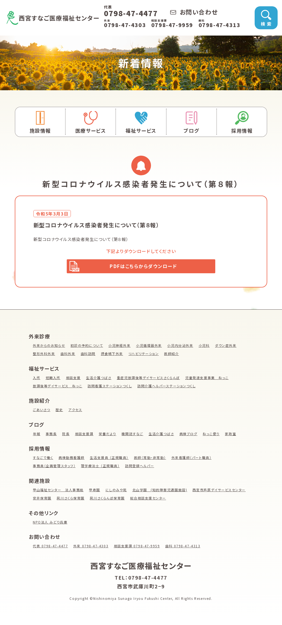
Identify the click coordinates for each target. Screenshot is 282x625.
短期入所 (53, 379)
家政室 (231, 435)
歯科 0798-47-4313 (183, 547)
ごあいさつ (41, 411)
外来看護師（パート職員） (192, 459)
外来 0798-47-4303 (91, 547)
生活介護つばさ (99, 379)
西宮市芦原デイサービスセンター (219, 491)
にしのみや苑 (116, 491)
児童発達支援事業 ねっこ (207, 379)
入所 (36, 379)
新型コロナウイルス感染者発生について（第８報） (84, 239)
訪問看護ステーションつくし (110, 387)
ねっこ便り (211, 435)
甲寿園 (94, 491)
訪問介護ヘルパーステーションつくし (167, 387)
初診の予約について (87, 346)
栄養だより (108, 435)
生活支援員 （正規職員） (109, 459)
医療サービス (90, 122)
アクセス (75, 411)
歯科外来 (67, 355)
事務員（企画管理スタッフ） (54, 467)
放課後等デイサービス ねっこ (57, 387)
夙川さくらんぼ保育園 (107, 499)
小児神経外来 (120, 346)
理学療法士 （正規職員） (100, 467)
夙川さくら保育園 (71, 499)
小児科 (204, 346)
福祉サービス (141, 122)
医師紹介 (172, 355)
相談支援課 (84, 435)
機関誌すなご (133, 435)
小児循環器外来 (149, 346)
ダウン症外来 (226, 346)
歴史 (59, 411)
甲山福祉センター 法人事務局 (58, 491)
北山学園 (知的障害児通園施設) (160, 491)
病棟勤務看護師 (72, 459)
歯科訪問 (88, 355)
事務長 (51, 435)
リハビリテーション (144, 355)
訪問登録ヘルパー (140, 467)
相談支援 (73, 379)
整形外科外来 (44, 355)
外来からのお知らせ (49, 346)
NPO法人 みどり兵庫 (50, 523)
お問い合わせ (202, 11)
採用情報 (242, 122)
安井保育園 (42, 499)
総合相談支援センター (148, 499)
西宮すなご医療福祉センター (64, 17)
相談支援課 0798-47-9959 (137, 547)
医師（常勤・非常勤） (150, 459)
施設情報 (40, 122)
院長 (65, 435)
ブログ (191, 122)
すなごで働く (43, 459)
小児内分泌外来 (181, 346)
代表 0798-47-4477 (50, 547)
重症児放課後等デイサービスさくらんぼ (149, 379)
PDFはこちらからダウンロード (143, 266)
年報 (36, 435)
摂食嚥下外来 (112, 355)
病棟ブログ (189, 435)
